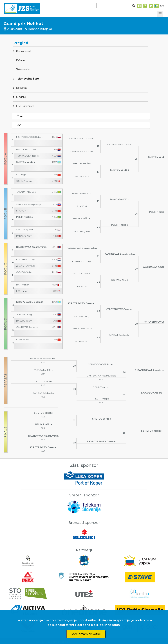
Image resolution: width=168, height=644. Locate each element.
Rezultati (21, 87)
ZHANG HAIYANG (25, 266)
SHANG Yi (21, 211)
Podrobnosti (24, 51)
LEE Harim (22, 291)
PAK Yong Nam (24, 236)
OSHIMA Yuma (24, 181)
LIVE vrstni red (25, 106)
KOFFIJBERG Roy (25, 259)
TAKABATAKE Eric (26, 192)
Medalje (21, 97)
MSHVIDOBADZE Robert (29, 137)
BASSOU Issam (24, 321)
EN (162, 5)
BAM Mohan (22, 284)
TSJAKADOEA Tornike (27, 156)
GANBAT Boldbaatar (27, 327)
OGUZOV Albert (24, 272)
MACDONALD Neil (26, 149)
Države (20, 60)
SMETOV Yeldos (25, 162)
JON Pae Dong (24, 314)
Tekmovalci (23, 69)
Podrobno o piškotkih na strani (97, 625)
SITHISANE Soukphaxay (28, 204)
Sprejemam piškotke (86, 634)
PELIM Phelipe (24, 217)
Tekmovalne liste (27, 78)
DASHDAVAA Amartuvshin (31, 247)
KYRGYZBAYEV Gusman (29, 302)
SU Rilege (21, 174)
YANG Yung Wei (24, 229)
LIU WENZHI (22, 339)
